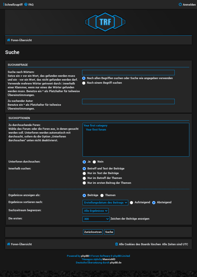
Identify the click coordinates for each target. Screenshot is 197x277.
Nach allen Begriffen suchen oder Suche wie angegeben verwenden (127, 78)
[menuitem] (29, 5)
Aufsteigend (140, 202)
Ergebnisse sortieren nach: (25, 202)
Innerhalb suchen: (19, 168)
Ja (87, 161)
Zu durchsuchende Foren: (24, 125)
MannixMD (109, 259)
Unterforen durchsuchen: (24, 161)
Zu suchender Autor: (20, 101)
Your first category (136, 125)
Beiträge (90, 195)
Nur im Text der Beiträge (101, 173)
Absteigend (161, 202)
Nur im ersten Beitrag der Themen (107, 183)
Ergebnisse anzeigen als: (24, 195)
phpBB (85, 256)
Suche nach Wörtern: (21, 72)
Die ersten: (15, 218)
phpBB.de (115, 262)
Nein (98, 161)
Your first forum (136, 129)
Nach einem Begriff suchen (102, 82)
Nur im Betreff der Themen (102, 178)
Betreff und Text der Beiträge (103, 168)
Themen (107, 195)
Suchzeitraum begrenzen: (24, 210)
